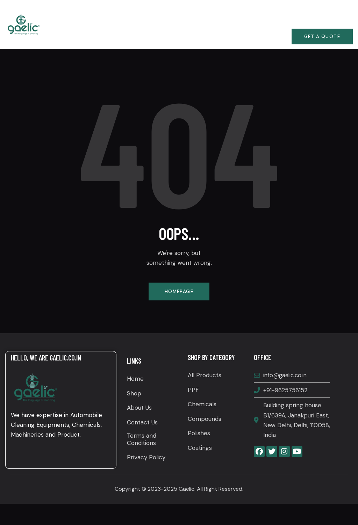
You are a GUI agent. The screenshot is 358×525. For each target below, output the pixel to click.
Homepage (179, 292)
